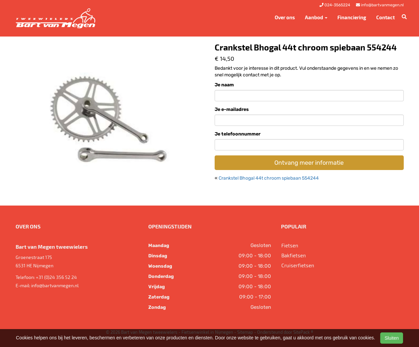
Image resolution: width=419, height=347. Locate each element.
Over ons (285, 17)
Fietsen (289, 245)
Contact (385, 17)
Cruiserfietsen (297, 265)
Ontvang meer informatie (309, 162)
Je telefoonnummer (237, 134)
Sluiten (391, 338)
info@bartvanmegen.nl (55, 285)
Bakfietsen (293, 255)
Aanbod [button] (316, 17)
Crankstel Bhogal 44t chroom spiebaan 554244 (269, 178)
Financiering (351, 17)
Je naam (224, 85)
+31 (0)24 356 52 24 (56, 277)
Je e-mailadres (232, 109)
